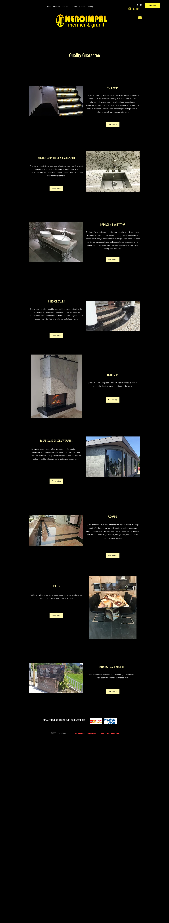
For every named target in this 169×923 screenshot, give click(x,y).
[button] (140, 16)
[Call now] (152, 5)
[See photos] (112, 124)
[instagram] (141, 5)
